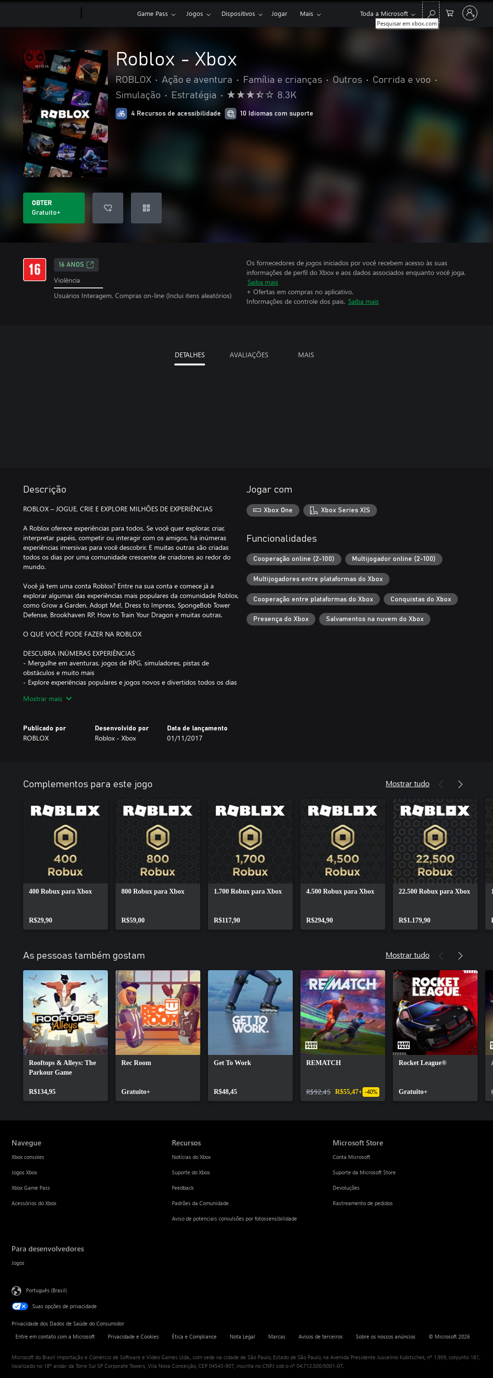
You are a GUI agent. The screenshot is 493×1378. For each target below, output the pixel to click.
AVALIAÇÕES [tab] (249, 354)
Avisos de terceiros (320, 1336)
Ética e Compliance (194, 1336)
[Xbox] (108, 13)
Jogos (194, 13)
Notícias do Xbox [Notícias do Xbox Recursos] (191, 1157)
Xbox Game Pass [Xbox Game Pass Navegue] (31, 1187)
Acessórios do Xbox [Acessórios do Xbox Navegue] (34, 1203)
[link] (65, 864)
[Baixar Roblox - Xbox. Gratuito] (54, 208)
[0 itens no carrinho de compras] (450, 12)
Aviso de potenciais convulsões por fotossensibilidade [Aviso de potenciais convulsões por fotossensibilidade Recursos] (234, 1218)
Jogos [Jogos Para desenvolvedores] (18, 1263)
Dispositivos (238, 13)
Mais (306, 13)
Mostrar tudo (407, 783)
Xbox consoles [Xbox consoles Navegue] (28, 1157)
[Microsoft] (45, 13)
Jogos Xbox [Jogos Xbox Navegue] (24, 1172)
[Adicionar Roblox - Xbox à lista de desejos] (107, 208)
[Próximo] (460, 784)
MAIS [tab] (306, 354)
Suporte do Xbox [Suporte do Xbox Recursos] (191, 1172)
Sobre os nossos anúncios (385, 1336)
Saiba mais (262, 281)
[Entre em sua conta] (469, 13)
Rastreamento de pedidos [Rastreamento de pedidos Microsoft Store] (363, 1203)
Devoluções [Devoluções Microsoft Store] (346, 1187)
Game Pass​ (152, 13)
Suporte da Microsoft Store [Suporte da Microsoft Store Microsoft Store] (364, 1172)
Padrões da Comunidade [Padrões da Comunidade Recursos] (200, 1203)
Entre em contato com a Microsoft (55, 1336)
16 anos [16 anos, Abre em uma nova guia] (76, 265)
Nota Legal (242, 1336)
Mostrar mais (47, 698)
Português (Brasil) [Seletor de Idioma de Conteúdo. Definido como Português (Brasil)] (46, 1290)
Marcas (276, 1336)
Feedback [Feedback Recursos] (183, 1187)
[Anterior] (441, 784)
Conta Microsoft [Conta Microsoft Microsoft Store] (351, 1157)
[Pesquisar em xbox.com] (431, 12)
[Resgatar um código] (146, 208)
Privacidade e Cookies (133, 1336)
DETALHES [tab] (190, 354)
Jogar (279, 13)
